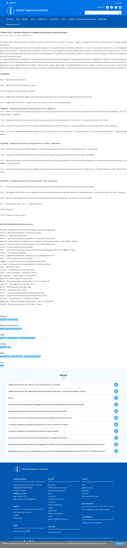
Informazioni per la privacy (22, 512)
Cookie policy (18, 518)
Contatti (16, 515)
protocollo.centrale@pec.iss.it (27, 499)
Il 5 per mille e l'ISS (54, 532)
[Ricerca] (101, 12)
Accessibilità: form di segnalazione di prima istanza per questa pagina (89, 541)
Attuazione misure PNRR (22, 531)
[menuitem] (10, 19)
